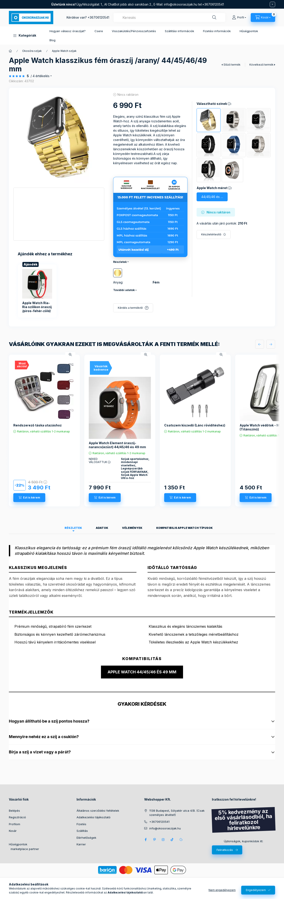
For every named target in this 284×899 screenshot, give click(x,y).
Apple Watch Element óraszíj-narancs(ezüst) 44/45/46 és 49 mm (117, 445)
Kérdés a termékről (130, 307)
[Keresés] (214, 17)
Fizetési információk (217, 31)
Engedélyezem (256, 890)
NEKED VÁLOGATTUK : (100, 460)
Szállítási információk (179, 31)
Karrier (81, 844)
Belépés (14, 810)
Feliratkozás (225, 850)
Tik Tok (172, 839)
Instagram (163, 839)
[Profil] (239, 17)
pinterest (154, 839)
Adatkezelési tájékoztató (93, 817)
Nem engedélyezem (222, 890)
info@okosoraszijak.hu (180, 4)
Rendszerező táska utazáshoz (37, 425)
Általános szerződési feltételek (98, 810)
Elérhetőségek (86, 837)
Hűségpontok (249, 31)
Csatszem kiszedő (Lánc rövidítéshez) (194, 425)
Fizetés (81, 824)
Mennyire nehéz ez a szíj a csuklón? (142, 736)
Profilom (14, 824)
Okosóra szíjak (32, 51)
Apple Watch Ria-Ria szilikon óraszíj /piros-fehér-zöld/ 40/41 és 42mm (37, 309)
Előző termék (232, 64)
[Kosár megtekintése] (263, 17)
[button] (25, 35)
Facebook (145, 839)
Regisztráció (17, 817)
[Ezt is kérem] (29, 497)
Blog (52, 40)
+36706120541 (98, 17)
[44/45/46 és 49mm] (212, 196)
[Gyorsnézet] (70, 354)
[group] (58, 291)
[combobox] (169, 17)
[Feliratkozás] (214, 234)
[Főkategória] (10, 51)
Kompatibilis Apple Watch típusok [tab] (184, 528)
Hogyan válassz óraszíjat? (67, 31)
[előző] (259, 344)
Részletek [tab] (73, 528)
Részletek (120, 262)
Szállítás (82, 831)
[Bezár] (272, 4)
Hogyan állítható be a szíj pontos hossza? (142, 721)
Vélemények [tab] (132, 528)
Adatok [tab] (102, 528)
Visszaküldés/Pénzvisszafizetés (134, 31)
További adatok (124, 290)
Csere (99, 31)
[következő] (270, 344)
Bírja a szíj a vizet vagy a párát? (142, 752)
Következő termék (261, 64)
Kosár (13, 831)
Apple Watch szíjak (64, 51)
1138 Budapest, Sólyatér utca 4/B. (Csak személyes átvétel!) (177, 813)
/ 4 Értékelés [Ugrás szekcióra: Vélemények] (40, 76)
